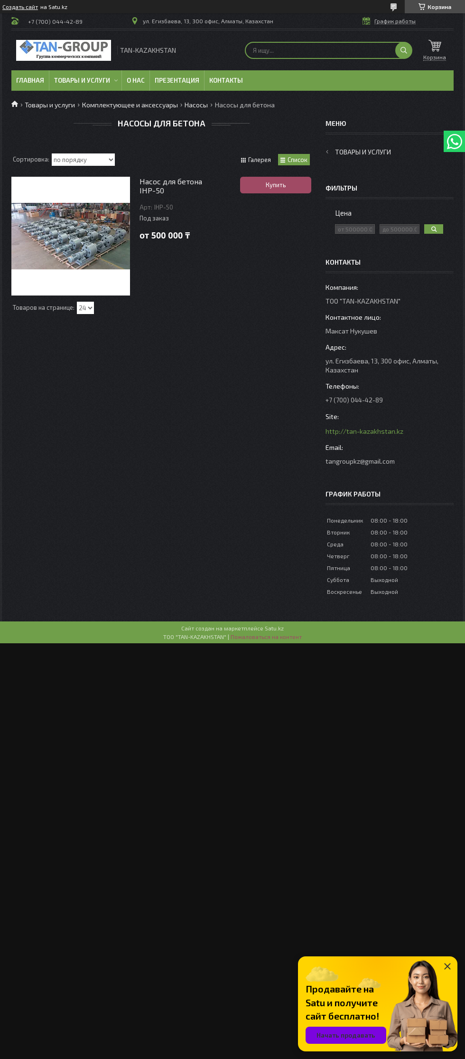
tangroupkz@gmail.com (360, 461)
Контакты (226, 80)
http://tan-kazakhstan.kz (364, 431)
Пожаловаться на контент (266, 636)
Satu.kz (274, 628)
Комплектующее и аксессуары (130, 105)
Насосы (196, 105)
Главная (30, 80)
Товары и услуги (82, 80)
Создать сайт (20, 6)
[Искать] (403, 50)
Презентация (177, 80)
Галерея (259, 159)
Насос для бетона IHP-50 (171, 186)
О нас (136, 80)
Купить (276, 185)
